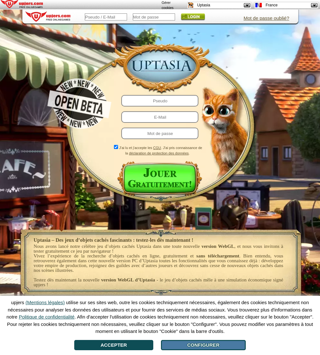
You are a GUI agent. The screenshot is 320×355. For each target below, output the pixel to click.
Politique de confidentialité (47, 317)
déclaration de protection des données (159, 153)
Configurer (203, 345)
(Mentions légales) (45, 302)
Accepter (113, 345)
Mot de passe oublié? (266, 18)
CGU (157, 148)
